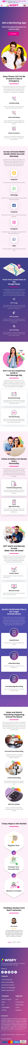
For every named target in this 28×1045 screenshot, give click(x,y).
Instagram (14, 229)
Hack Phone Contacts (7, 985)
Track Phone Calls (6, 979)
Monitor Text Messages (8, 987)
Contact (3, 1010)
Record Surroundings (7, 982)
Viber (14, 246)
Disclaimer (19, 1010)
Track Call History (14, 117)
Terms (17, 1007)
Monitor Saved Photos (7, 990)
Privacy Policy (20, 1002)
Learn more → (16, 2)
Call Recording (14, 103)
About (3, 1002)
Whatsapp (14, 195)
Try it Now (13, 34)
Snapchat (14, 179)
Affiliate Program (6, 999)
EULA (17, 999)
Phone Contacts (14, 133)
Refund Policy (19, 1004)
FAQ (2, 1004)
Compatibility (5, 1007)
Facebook (14, 212)
